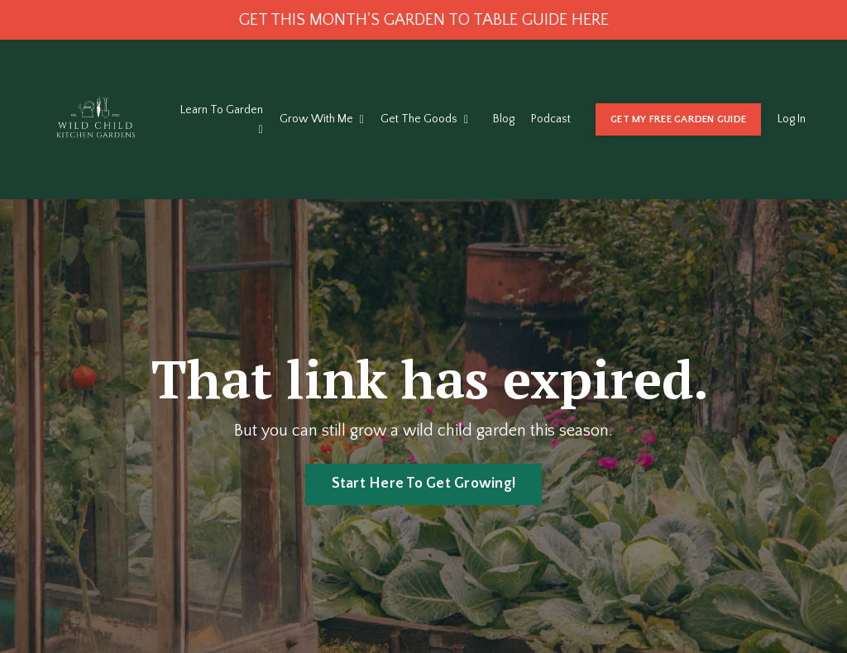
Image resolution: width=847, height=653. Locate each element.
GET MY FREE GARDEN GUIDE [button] (678, 119)
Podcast (551, 119)
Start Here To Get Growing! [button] (424, 483)
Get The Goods (424, 119)
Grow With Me (322, 119)
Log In (792, 119)
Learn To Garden (221, 119)
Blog (503, 119)
